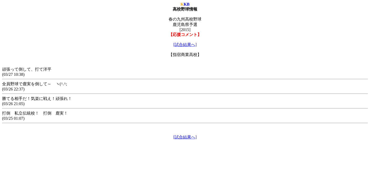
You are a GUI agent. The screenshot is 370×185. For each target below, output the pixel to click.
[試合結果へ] (185, 44)
